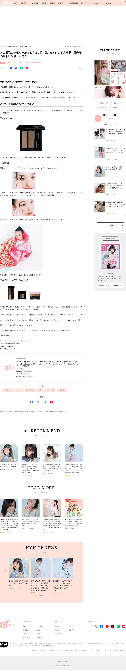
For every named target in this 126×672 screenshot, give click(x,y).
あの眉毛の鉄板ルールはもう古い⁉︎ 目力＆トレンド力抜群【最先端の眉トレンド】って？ (40, 411)
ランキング (72, 626)
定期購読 (58, 634)
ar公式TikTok (30, 376)
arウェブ (26, 373)
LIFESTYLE (85, 3)
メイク (16, 62)
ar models (97, 3)
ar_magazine (28, 371)
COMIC (52, 3)
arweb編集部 (78, 46)
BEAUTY (24, 3)
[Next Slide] (77, 583)
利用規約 (83, 650)
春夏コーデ (117, 114)
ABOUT (42, 650)
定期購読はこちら (117, 297)
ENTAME (61, 3)
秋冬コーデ (104, 114)
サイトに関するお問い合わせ (69, 650)
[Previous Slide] (6, 583)
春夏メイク (117, 119)
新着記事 (58, 626)
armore (108, 3)
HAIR (15, 3)
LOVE (44, 3)
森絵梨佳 (38, 62)
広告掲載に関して (53, 650)
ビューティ (9, 62)
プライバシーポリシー (95, 650)
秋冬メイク (104, 119)
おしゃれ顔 (31, 62)
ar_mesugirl (22, 368)
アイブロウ (22, 62)
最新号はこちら (103, 297)
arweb (1, 411)
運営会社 (34, 650)
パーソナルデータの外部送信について (115, 650)
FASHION (35, 3)
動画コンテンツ (60, 630)
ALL (105, 147)
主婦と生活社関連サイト (63, 661)
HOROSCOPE (73, 3)
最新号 (71, 630)
